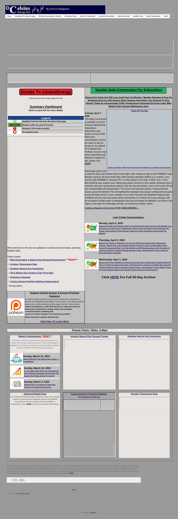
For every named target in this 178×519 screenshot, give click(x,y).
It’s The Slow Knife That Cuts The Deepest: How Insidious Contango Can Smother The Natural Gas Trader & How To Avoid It (41, 373)
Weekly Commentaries (35, 336)
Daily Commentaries (153, 16)
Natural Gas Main (123, 16)
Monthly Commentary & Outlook (50, 16)
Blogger (93, 513)
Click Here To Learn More (54, 321)
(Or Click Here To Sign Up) (89, 397)
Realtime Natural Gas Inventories (144, 336)
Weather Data (138, 16)
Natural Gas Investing (106, 16)
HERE (88, 164)
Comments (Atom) (23, 494)
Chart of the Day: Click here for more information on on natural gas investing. (139, 168)
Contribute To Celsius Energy (25, 16)
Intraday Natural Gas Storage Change (89, 336)
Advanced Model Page (35, 394)
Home (9, 16)
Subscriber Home (70, 16)
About (166, 16)
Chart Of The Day (139, 111)
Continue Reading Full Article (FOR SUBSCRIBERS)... (112, 208)
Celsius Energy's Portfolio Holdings (89, 394)
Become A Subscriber (87, 16)
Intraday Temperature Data (144, 394)
